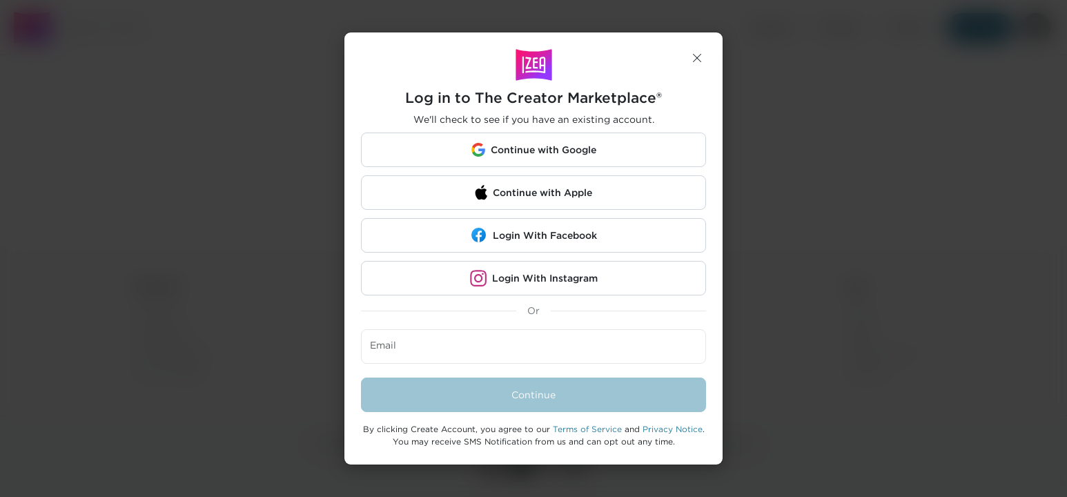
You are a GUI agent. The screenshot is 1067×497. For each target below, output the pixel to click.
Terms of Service (587, 429)
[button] (697, 57)
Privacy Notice (673, 429)
